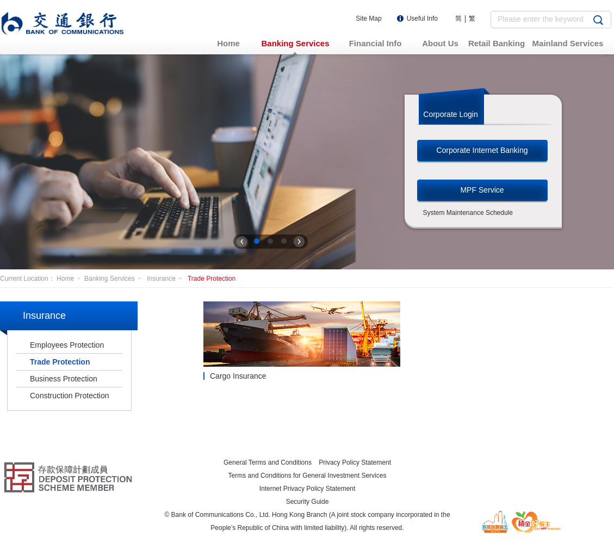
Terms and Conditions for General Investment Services (307, 475)
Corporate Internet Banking (482, 150)
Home (70, 278)
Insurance (166, 278)
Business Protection (63, 378)
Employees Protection (67, 345)
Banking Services (114, 278)
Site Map (368, 18)
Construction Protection (69, 395)
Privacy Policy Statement (355, 462)
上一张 (242, 241)
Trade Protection (211, 278)
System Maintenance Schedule (468, 213)
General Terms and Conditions (268, 462)
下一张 (299, 241)
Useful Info (422, 18)
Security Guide (307, 501)
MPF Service (482, 190)
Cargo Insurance (238, 376)
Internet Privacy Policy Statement (307, 488)
